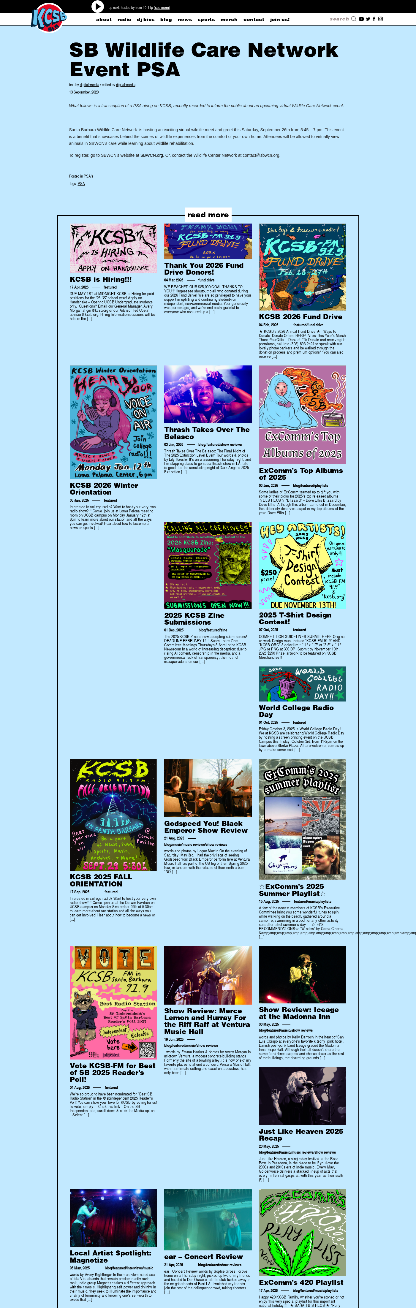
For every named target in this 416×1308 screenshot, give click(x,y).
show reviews (231, 444)
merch (229, 19)
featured (110, 287)
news (185, 19)
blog (166, 19)
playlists (321, 485)
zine (224, 630)
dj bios (146, 19)
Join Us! (280, 19)
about (104, 19)
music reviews (194, 844)
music (177, 844)
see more (162, 7)
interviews (135, 1268)
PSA (81, 183)
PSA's (88, 175)
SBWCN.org (151, 155)
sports (206, 19)
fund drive (206, 280)
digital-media (89, 84)
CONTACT (254, 19)
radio (125, 19)
